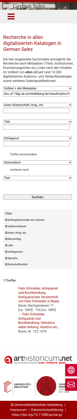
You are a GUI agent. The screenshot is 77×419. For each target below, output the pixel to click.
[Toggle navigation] (11, 16)
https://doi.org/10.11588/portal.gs (37, 415)
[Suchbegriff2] (36, 110)
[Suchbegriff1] (36, 94)
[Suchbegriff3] (36, 127)
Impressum (18, 410)
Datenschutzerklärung (47, 410)
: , (38, 299)
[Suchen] (37, 197)
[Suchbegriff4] (36, 143)
